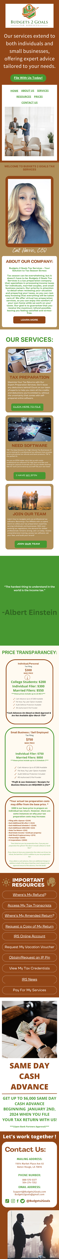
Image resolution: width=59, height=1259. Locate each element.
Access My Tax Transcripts (29, 905)
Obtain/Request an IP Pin (29, 957)
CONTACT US (29, 102)
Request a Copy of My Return (29, 926)
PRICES (38, 96)
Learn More (29, 327)
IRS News (29, 979)
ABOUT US (27, 90)
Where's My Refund (28, 895)
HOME (14, 91)
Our (28, 544)
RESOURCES (23, 96)
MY (28, 475)
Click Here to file (27, 407)
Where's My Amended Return (28, 915)
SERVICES (43, 90)
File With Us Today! (28, 78)
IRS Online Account (29, 936)
